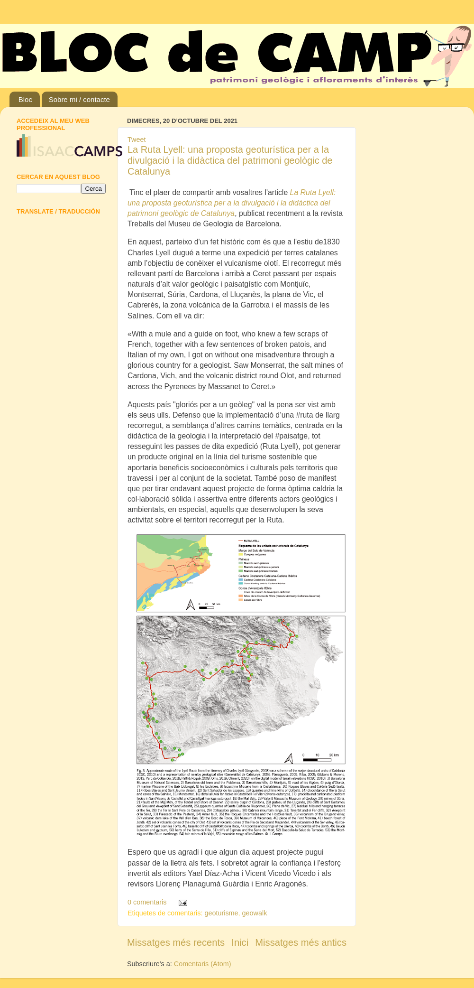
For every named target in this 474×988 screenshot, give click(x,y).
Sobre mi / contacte (79, 99)
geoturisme (221, 913)
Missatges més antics (300, 942)
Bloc (25, 99)
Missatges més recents (176, 942)
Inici (239, 942)
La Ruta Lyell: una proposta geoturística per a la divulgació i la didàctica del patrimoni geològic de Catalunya (230, 160)
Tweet (137, 139)
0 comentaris (147, 902)
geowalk (254, 913)
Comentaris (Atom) (202, 964)
